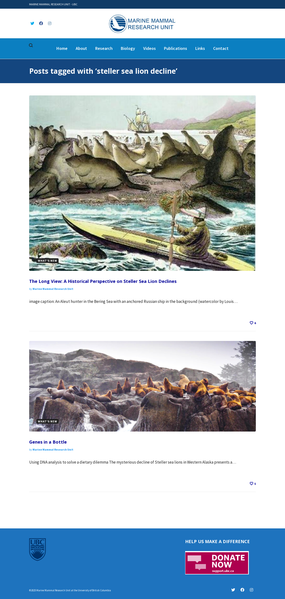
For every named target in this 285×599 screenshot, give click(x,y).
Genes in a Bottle (48, 442)
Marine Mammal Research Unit (53, 289)
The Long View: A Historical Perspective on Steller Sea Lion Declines (102, 281)
